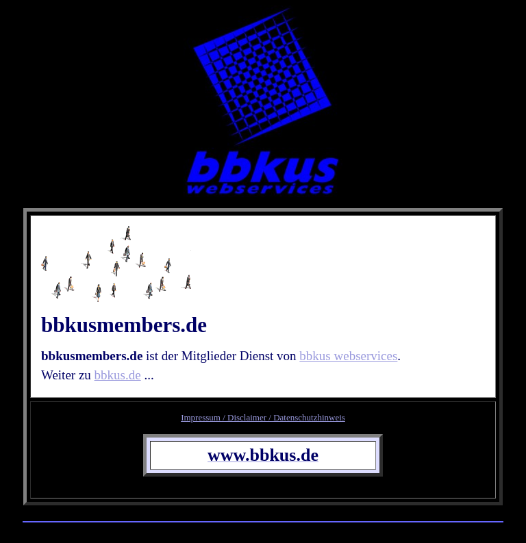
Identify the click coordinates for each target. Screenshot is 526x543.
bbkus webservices (348, 356)
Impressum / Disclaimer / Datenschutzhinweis (263, 417)
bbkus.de (118, 375)
